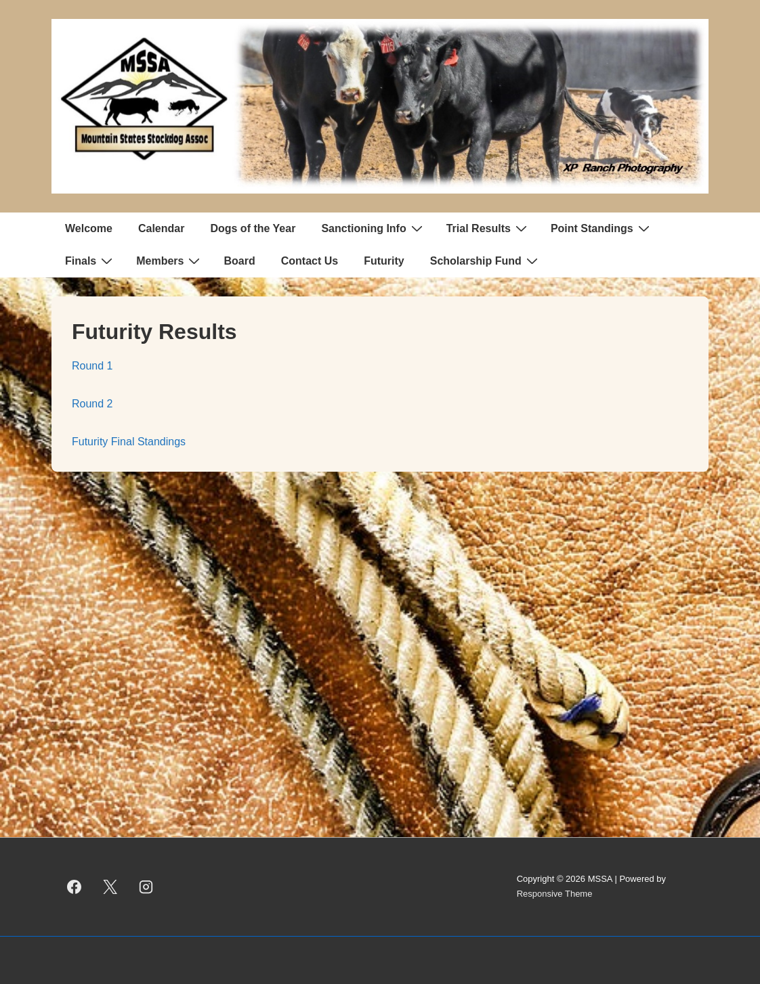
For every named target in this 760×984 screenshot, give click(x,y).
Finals (90, 260)
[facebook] (74, 886)
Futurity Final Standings (129, 441)
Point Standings (602, 228)
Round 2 (92, 403)
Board (239, 261)
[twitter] (110, 886)
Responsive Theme (555, 894)
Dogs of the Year (252, 228)
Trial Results (488, 228)
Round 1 (92, 366)
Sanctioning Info (373, 228)
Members (169, 260)
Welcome (88, 228)
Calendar (161, 228)
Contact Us (309, 261)
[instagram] (146, 886)
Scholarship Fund (485, 260)
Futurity (384, 261)
